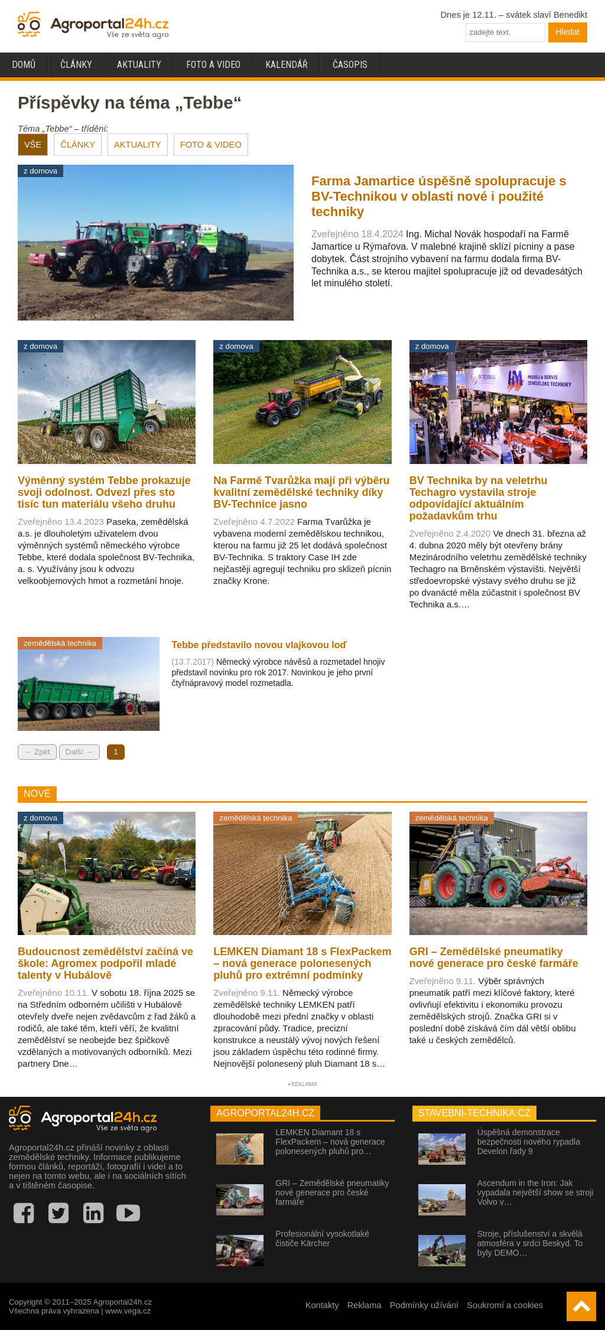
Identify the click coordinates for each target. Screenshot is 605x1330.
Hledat (568, 32)
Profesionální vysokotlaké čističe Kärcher (322, 1238)
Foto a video (213, 64)
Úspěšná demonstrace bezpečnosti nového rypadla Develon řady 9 (528, 1142)
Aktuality (139, 64)
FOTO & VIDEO (211, 144)
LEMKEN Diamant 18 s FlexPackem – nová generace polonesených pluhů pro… (330, 1142)
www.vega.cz (128, 1310)
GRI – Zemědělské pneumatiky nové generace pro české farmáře (332, 1192)
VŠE (32, 144)
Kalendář (286, 64)
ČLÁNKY (77, 144)
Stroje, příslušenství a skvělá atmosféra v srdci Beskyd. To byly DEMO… (530, 1243)
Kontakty (322, 1305)
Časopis (350, 64)
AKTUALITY (137, 144)
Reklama (364, 1305)
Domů (23, 64)
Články (76, 64)
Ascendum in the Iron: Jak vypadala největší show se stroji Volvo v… (535, 1192)
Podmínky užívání (424, 1305)
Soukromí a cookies (505, 1305)
